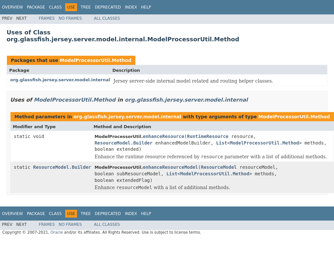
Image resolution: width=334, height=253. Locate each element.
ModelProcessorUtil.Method (95, 60)
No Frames (70, 18)
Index (131, 7)
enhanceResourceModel (170, 167)
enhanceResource (163, 136)
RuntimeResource (207, 136)
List (221, 143)
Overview (12, 7)
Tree (86, 7)
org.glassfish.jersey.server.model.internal (60, 79)
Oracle (56, 232)
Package (36, 7)
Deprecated (108, 7)
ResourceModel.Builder (123, 143)
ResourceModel (219, 167)
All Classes (107, 18)
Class (55, 7)
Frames (47, 18)
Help (146, 7)
